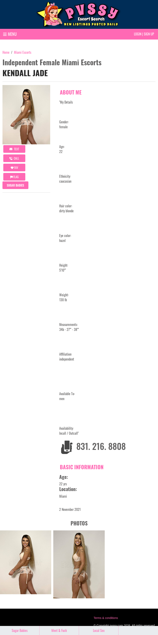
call (14, 158)
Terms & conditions (106, 618)
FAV (14, 167)
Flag (14, 177)
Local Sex (99, 630)
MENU (10, 34)
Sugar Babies (15, 185)
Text (14, 149)
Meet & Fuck (59, 630)
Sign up (149, 34)
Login (137, 34)
